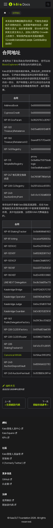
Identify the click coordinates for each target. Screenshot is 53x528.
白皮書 (7, 483)
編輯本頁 (8, 385)
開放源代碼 (9, 504)
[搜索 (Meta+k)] (48, 4)
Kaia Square (9, 433)
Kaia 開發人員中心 (12, 428)
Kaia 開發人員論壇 (12, 453)
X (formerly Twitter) (13, 463)
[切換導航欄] (5, 4)
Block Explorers (10, 64)
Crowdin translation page (19, 39)
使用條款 (8, 500)
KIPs (5, 437)
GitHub (7, 479)
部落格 (7, 458)
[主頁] (5, 13)
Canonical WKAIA (12, 355)
